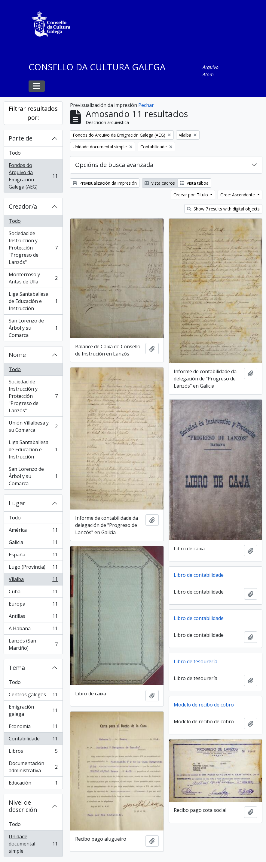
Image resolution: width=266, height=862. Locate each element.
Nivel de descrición (23, 806)
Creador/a (23, 206)
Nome (17, 355)
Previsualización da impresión (105, 183)
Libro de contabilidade (199, 575)
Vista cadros (160, 183)
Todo (15, 153)
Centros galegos (33, 696)
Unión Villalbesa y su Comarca (33, 426)
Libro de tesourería (195, 661)
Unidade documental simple (33, 843)
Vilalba (33, 580)
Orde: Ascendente (238, 195)
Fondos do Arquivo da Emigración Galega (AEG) (33, 176)
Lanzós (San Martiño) (33, 644)
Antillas (33, 617)
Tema (17, 668)
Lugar (17, 503)
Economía (33, 728)
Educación (33, 784)
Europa (33, 605)
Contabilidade (33, 740)
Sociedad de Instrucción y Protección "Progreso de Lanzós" (33, 247)
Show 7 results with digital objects (223, 209)
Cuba (33, 593)
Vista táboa (194, 183)
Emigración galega (33, 710)
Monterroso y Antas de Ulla (33, 278)
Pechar (146, 105)
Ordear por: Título (191, 195)
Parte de (20, 138)
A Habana (33, 630)
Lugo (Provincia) (33, 568)
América (33, 531)
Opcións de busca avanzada (114, 165)
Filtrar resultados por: (33, 113)
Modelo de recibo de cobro (204, 704)
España (33, 556)
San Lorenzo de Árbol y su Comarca (33, 327)
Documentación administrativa (33, 767)
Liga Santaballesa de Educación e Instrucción (33, 301)
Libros (33, 752)
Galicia (33, 544)
